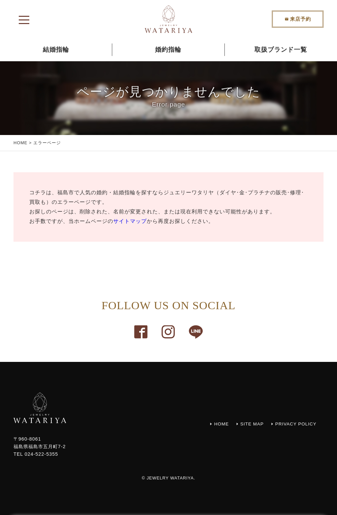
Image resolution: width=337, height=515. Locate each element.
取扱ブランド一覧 (280, 49)
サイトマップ (130, 221)
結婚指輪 (56, 49)
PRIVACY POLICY (295, 423)
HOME (20, 142)
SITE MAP (248, 423)
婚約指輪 (168, 49)
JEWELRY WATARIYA (170, 477)
